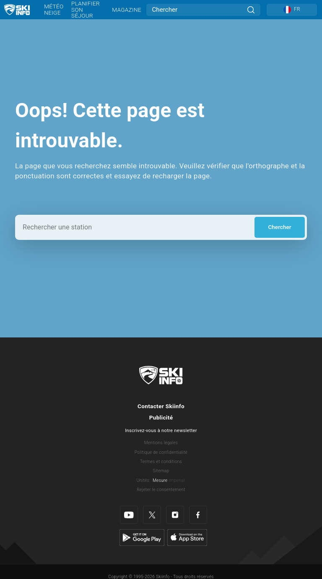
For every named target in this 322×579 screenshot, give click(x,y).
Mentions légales (161, 442)
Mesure (160, 480)
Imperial (177, 480)
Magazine (126, 9)
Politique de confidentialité (161, 452)
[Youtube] (129, 515)
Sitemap (161, 470)
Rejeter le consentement (161, 489)
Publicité (161, 417)
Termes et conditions (161, 461)
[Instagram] (175, 515)
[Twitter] (152, 515)
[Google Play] (141, 537)
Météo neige (53, 9)
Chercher (279, 227)
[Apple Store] (187, 537)
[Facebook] (198, 515)
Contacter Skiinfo (161, 406)
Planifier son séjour (85, 9)
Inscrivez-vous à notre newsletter (161, 430)
